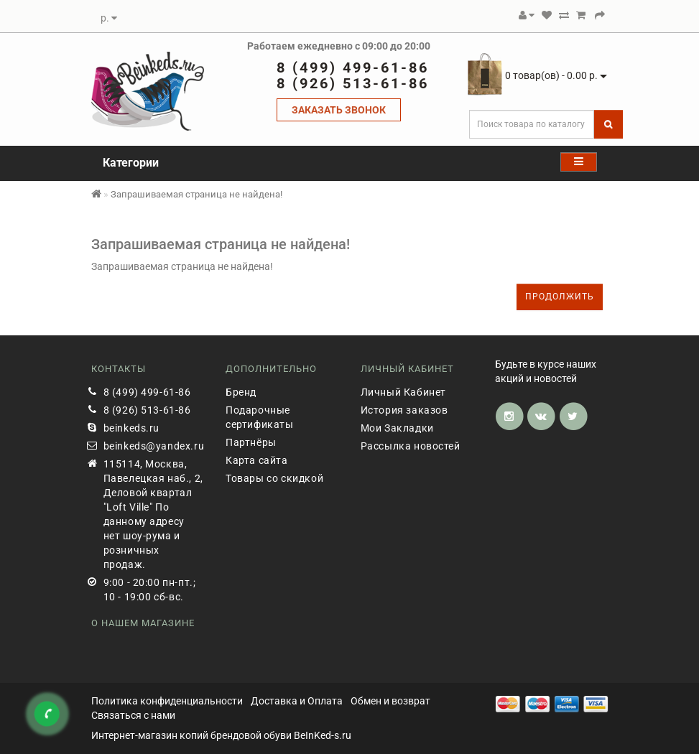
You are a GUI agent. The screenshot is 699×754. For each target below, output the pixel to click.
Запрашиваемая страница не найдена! (196, 194)
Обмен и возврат (390, 701)
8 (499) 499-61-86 (147, 392)
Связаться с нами (133, 715)
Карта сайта (257, 460)
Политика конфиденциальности (167, 701)
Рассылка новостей (410, 446)
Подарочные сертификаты (260, 417)
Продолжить (559, 297)
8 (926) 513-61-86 (147, 410)
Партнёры (251, 442)
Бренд (241, 392)
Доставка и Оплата (297, 701)
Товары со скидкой (274, 478)
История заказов (404, 410)
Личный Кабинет (403, 392)
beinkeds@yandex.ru (154, 446)
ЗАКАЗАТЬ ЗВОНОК (339, 110)
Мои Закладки (397, 428)
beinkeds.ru (131, 428)
